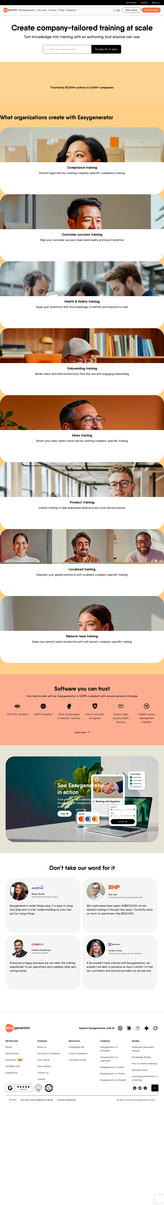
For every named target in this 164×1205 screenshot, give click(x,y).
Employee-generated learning (143, 1136)
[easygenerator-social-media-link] (134, 1175)
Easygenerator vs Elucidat (113, 1167)
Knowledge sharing (141, 1144)
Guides (136, 1128)
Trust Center (43, 1147)
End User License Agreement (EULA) (37, 1187)
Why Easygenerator (27, 10)
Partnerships (131, 3)
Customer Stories (77, 1147)
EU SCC (12, 1187)
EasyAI (9, 1134)
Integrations (11, 1160)
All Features (12, 1128)
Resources (74, 1128)
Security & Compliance (48, 1140)
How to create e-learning (144, 1150)
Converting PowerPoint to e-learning (144, 1165)
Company (42, 1128)
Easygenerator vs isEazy (112, 1154)
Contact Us (43, 1160)
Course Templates (78, 1140)
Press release (44, 1153)
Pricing (61, 10)
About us (156, 3)
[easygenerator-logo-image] (10, 10)
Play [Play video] (64, 900)
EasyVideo (14, 1147)
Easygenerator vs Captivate (109, 1146)
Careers (144, 3)
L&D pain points (139, 1157)
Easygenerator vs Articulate (109, 1136)
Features (53, 10)
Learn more (80, 819)
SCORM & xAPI (13, 1153)
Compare (105, 1128)
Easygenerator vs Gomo (112, 1161)
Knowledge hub (76, 1134)
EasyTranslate (12, 1140)
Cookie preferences (66, 1187)
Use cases (42, 10)
